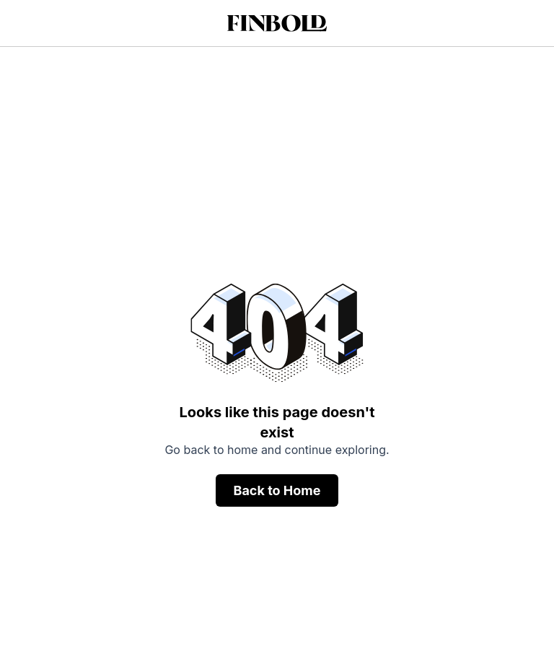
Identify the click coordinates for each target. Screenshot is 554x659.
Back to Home (276, 490)
